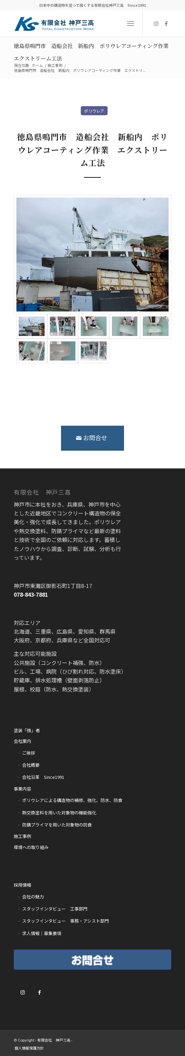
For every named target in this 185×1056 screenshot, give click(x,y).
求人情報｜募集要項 (41, 933)
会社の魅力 (33, 896)
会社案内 (22, 741)
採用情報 (22, 885)
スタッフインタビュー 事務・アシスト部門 (65, 921)
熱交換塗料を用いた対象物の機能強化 (59, 812)
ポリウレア (94, 111)
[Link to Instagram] (156, 23)
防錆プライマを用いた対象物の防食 (57, 824)
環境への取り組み (31, 847)
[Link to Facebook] (166, 23)
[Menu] (130, 23)
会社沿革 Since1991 (43, 777)
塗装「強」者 (27, 730)
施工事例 (22, 836)
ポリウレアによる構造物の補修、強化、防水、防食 (72, 800)
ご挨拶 (28, 753)
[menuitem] (29, 1048)
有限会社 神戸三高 (53, 1040)
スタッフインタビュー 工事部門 (54, 908)
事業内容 (22, 789)
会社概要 (31, 765)
